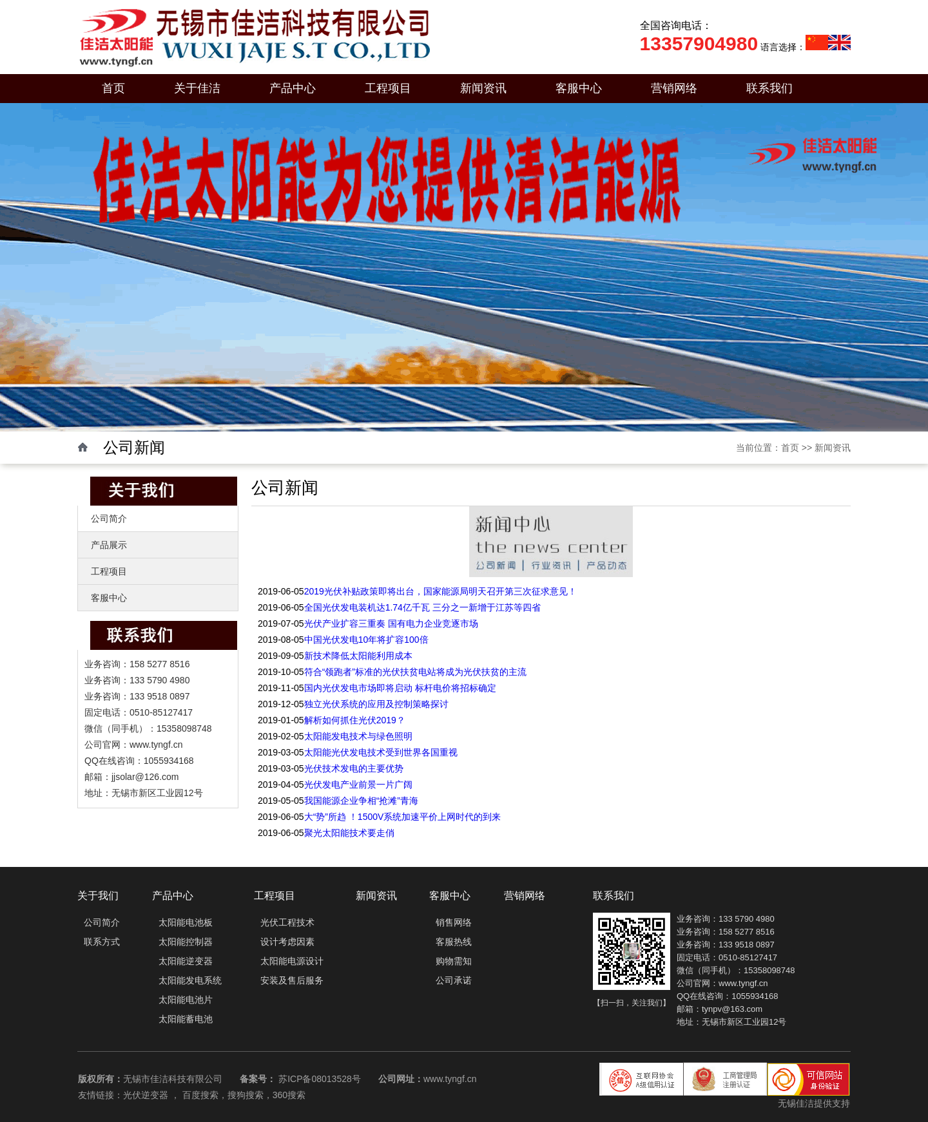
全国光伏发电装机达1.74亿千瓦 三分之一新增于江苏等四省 (422, 607)
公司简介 (109, 518)
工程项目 (388, 88)
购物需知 (454, 961)
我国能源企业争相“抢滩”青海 (361, 800)
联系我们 (769, 88)
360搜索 (289, 1095)
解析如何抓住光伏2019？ (354, 720)
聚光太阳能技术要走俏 (349, 833)
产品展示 (109, 545)
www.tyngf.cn (449, 1079)
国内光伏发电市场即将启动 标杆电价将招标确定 (400, 688)
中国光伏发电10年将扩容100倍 (366, 639)
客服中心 (579, 88)
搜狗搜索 (245, 1095)
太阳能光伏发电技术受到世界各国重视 (381, 752)
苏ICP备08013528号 (319, 1079)
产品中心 (292, 88)
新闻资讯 (483, 88)
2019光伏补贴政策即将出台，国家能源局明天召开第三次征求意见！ (440, 591)
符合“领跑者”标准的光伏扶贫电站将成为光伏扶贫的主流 (415, 672)
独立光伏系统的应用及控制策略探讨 (376, 704)
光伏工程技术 (287, 922)
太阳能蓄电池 (186, 1019)
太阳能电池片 (186, 999)
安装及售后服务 (292, 980)
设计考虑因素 (287, 942)
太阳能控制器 (186, 942)
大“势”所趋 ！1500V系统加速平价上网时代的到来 (402, 817)
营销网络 (674, 88)
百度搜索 (200, 1095)
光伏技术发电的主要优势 (353, 768)
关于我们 (98, 895)
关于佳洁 (197, 88)
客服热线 (454, 942)
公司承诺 (454, 980)
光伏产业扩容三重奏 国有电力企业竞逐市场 (391, 623)
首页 (113, 88)
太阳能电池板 (186, 922)
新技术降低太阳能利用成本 (358, 656)
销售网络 (454, 922)
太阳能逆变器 (186, 961)
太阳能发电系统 (190, 980)
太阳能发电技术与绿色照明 (358, 736)
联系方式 (102, 942)
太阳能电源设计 (292, 961)
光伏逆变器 (145, 1095)
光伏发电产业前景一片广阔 (358, 784)
